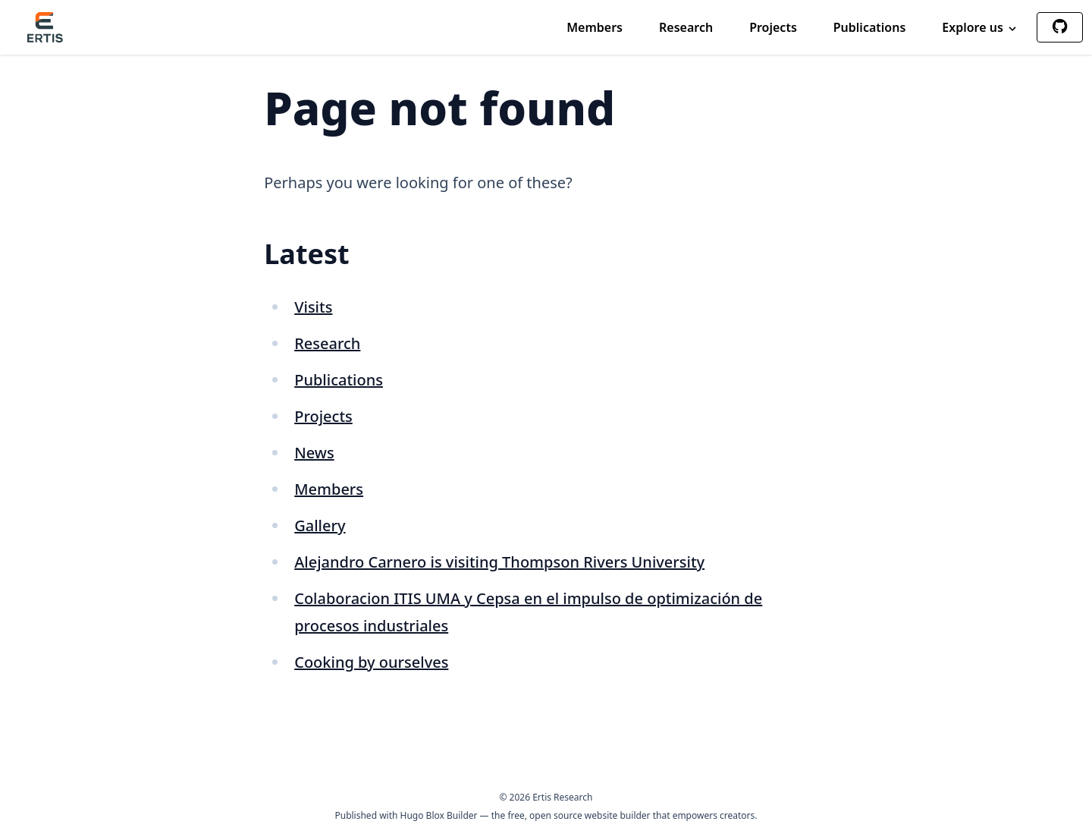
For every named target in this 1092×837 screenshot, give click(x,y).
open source (555, 815)
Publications (869, 27)
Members (594, 27)
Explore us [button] (980, 27)
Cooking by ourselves (371, 662)
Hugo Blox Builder (439, 815)
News (314, 452)
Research (686, 27)
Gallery (319, 525)
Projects (773, 27)
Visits (313, 307)
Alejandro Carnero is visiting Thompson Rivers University (499, 562)
